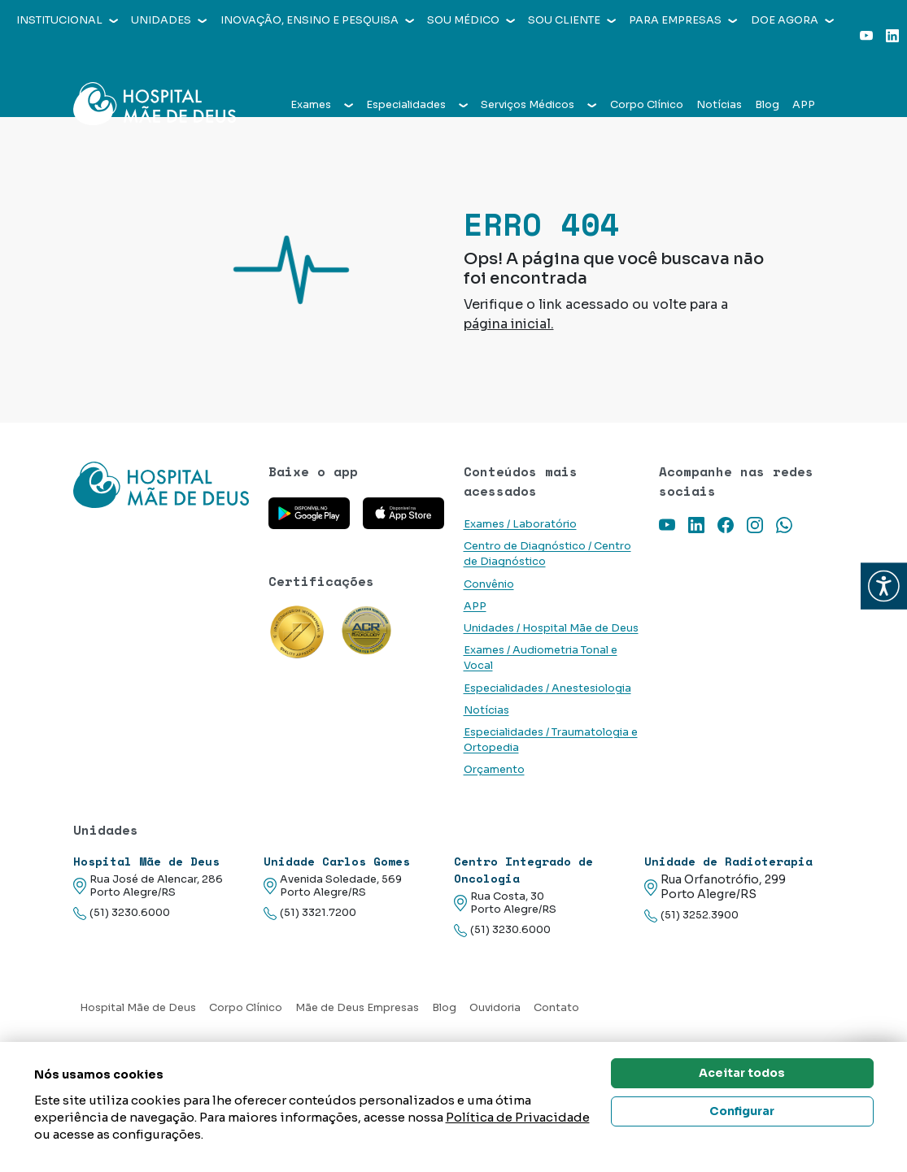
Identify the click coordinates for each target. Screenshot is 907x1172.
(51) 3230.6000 (121, 913)
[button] (884, 586)
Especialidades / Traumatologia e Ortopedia (551, 740)
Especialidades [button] (417, 74)
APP (803, 74)
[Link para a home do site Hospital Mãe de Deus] (161, 485)
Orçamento (494, 769)
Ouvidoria (495, 1007)
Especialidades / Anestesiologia (547, 688)
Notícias (719, 74)
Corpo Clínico (646, 74)
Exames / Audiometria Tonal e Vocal (540, 658)
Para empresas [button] (683, 20)
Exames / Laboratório (520, 524)
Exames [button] (321, 74)
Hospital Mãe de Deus (138, 1007)
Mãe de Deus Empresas (357, 1007)
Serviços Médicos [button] (538, 74)
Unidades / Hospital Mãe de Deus (551, 628)
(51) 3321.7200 (310, 913)
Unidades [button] (169, 20)
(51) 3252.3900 (691, 915)
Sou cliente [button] (572, 20)
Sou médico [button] (471, 20)
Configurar (741, 1111)
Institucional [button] (67, 20)
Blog (767, 74)
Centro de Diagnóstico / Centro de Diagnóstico (547, 554)
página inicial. (509, 323)
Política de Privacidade (518, 1117)
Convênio (489, 584)
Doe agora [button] (792, 20)
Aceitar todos (742, 1073)
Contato (556, 1007)
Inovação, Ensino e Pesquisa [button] (317, 20)
